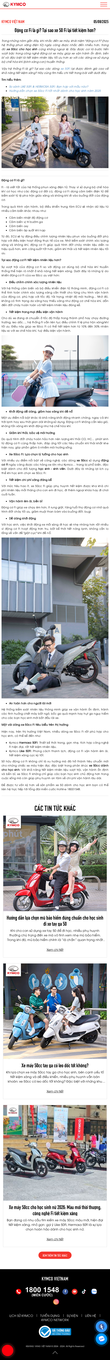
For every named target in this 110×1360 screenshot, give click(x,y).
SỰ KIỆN (72, 1315)
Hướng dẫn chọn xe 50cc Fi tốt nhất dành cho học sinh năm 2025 (55, 90)
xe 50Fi (65, 68)
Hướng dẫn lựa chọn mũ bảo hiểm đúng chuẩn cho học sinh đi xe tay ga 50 (55, 920)
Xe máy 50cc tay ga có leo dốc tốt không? (55, 1065)
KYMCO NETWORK (55, 1320)
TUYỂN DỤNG (50, 1315)
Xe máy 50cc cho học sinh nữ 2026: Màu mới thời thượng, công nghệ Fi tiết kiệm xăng (55, 1210)
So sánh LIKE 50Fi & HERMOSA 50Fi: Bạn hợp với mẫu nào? (48, 86)
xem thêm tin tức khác (55, 1255)
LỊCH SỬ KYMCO (21, 1315)
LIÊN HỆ (90, 1315)
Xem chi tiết (55, 949)
